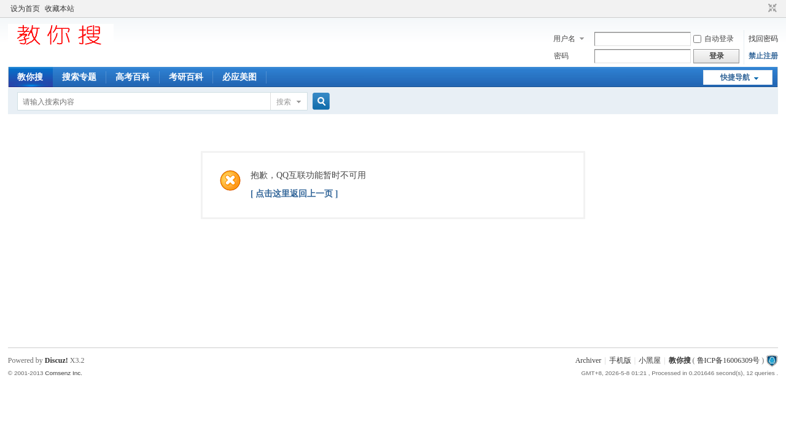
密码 (561, 56)
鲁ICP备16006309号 (728, 360)
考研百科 (186, 77)
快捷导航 (735, 77)
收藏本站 (59, 8)
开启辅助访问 (761, 8)
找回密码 (763, 38)
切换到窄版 (771, 8)
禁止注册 (763, 56)
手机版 (620, 360)
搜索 (283, 102)
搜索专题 (79, 77)
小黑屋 (650, 360)
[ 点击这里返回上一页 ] (294, 193)
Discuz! (56, 360)
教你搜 (30, 77)
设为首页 (25, 8)
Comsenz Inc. (63, 373)
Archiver (588, 360)
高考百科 (132, 77)
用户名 (564, 38)
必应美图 (239, 77)
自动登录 (713, 38)
